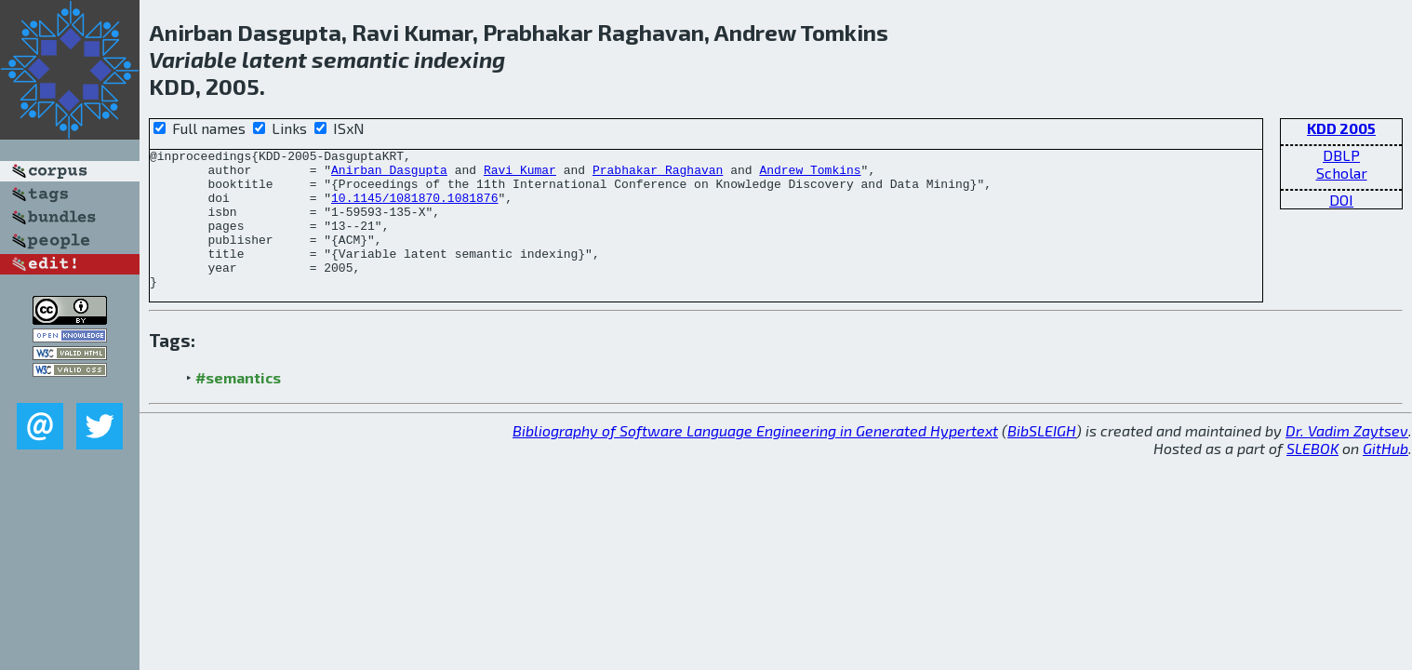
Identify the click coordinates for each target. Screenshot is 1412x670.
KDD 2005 (1341, 128)
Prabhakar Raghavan (658, 175)
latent (274, 59)
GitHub (1385, 476)
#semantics (238, 405)
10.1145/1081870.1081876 (414, 208)
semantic (360, 59)
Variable (193, 59)
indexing (459, 59)
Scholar (1341, 172)
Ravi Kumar (520, 175)
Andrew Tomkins (809, 175)
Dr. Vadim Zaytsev (1346, 458)
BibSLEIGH (1041, 458)
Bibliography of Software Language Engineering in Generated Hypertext (755, 458)
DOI (1341, 199)
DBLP (1341, 155)
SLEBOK (1312, 476)
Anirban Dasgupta (389, 175)
